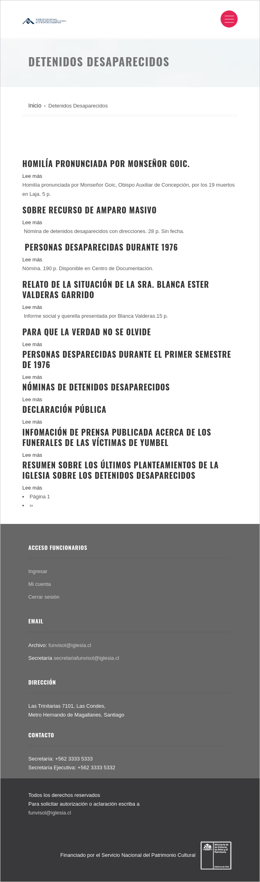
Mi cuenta (39, 584)
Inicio (34, 105)
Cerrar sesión (43, 597)
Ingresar (37, 571)
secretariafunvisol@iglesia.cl (86, 658)
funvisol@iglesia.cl (70, 645)
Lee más (32, 176)
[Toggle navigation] (229, 19)
